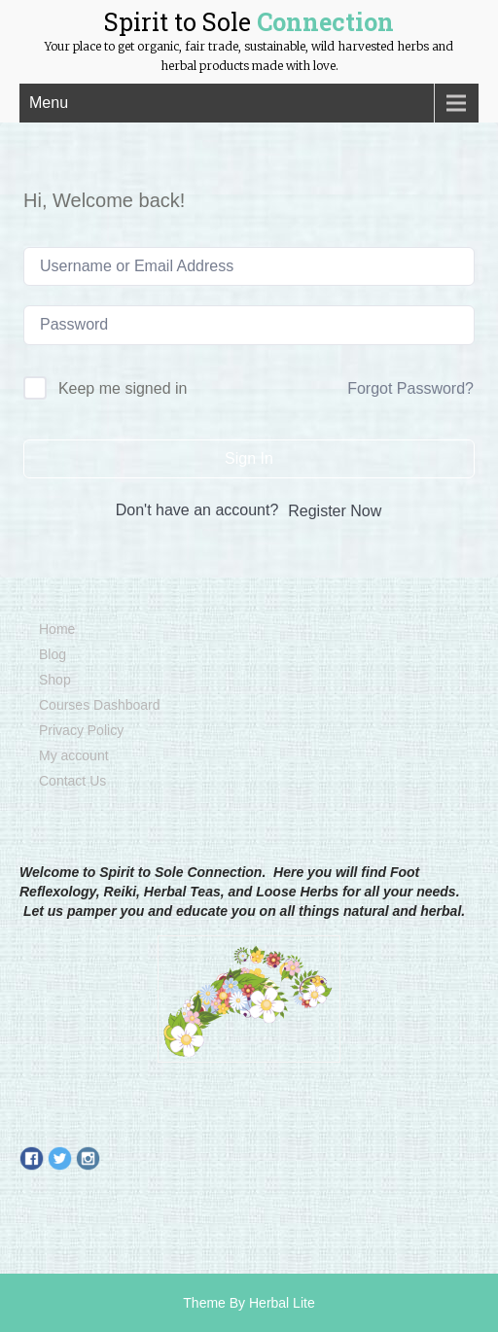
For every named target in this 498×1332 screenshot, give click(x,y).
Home (57, 629)
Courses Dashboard (99, 705)
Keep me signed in (123, 388)
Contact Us (72, 781)
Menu (48, 102)
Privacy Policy (81, 730)
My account (74, 755)
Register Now (334, 511)
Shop (55, 679)
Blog (52, 654)
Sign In (249, 458)
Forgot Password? (410, 388)
